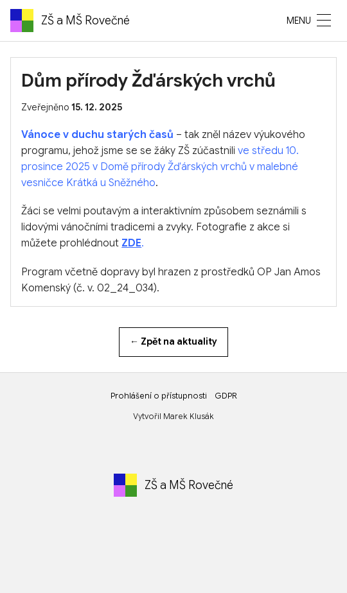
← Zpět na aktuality (173, 341)
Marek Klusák (188, 416)
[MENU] (324, 20)
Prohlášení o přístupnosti (159, 395)
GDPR (226, 395)
